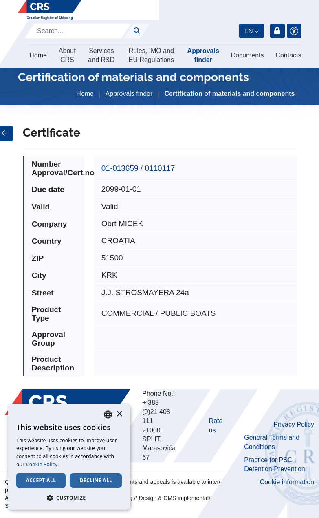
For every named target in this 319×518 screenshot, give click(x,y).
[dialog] (69, 457)
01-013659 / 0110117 (138, 168)
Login (277, 31)
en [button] (248, 30)
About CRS (67, 55)
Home (38, 55)
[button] (69, 498)
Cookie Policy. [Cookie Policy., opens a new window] (42, 464)
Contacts (288, 55)
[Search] (78, 31)
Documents (247, 55)
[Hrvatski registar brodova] (49, 10)
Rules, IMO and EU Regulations (151, 55)
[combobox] (108, 414)
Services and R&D (101, 55)
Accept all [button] (41, 480)
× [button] (119, 414)
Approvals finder (203, 55)
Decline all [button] (96, 480)
